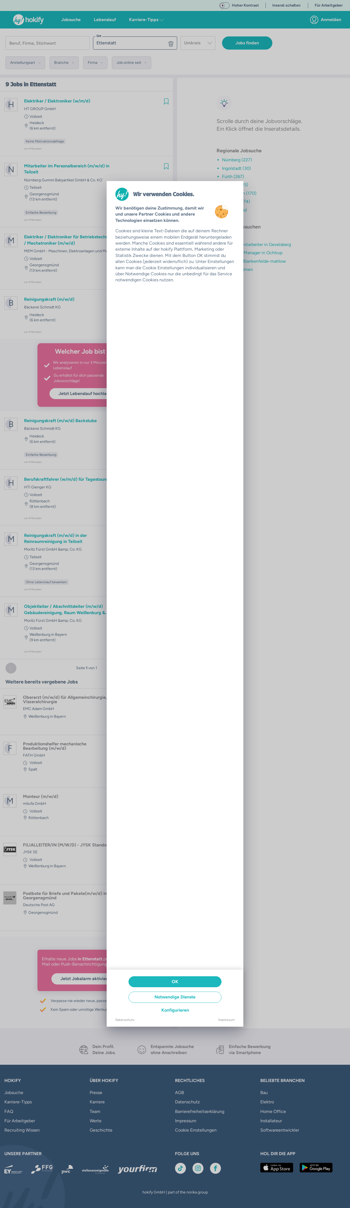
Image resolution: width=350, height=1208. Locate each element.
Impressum (226, 1020)
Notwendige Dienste (175, 997)
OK (175, 981)
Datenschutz (125, 1020)
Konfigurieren (175, 1010)
